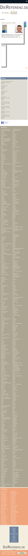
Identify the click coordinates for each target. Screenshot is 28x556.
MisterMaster (14, 361)
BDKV (13, 175)
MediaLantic (3, 354)
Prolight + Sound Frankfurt (5, 398)
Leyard (13, 322)
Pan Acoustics (14, 386)
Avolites (13, 167)
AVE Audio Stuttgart (15, 162)
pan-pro (2, 387)
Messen (14, 538)
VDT (13, 459)
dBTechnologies (15, 211)
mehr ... (2, 89)
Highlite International (4, 274)
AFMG (13, 138)
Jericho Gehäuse (15, 294)
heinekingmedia (4, 272)
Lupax (13, 337)
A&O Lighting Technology (16, 129)
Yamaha (13, 480)
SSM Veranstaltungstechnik (17, 437)
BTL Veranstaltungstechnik (6, 187)
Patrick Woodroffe (4, 516)
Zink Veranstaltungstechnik (6, 484)
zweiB (13, 485)
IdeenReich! (3, 281)
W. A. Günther (14, 473)
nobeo (13, 374)
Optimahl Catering (4, 381)
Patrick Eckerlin (13, 514)
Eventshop (14, 237)
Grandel (13, 260)
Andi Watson (13, 491)
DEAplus (2, 212)
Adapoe (2, 136)
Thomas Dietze (13, 522)
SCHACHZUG (14, 416)
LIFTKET (2, 325)
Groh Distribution (15, 261)
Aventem (14, 163)
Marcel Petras (3, 507)
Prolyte (2, 399)
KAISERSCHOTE (15, 298)
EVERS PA (14, 238)
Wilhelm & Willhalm (15, 477)
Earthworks (14, 222)
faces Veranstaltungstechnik (6, 243)
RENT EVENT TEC (4, 406)
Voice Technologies (4, 468)
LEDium (13, 321)
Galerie (14, 531)
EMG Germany (3, 229)
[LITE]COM (3, 486)
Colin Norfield (13, 494)
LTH (2, 336)
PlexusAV (14, 392)
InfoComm (14, 287)
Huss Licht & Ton (4, 279)
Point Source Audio (4, 393)
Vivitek (2, 467)
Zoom (13, 484)
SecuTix (2, 421)
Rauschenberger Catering (5, 405)
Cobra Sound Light (15, 199)
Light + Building (15, 325)
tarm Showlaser (15, 446)
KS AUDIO (3, 305)
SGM (2, 423)
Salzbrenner (3, 415)
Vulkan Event (3, 473)
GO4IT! (2, 260)
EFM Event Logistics (4, 224)
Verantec (14, 460)
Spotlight (14, 436)
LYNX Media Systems (16, 338)
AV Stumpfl (3, 161)
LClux (2, 316)
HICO (2, 273)
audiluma (14, 154)
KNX (13, 303)
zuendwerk (3, 485)
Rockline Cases (4, 411)
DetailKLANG (3, 213)
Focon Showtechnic (15, 249)
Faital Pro (2, 244)
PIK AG (13, 391)
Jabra (13, 292)
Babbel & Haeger (4, 173)
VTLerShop (3, 472)
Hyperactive (14, 279)
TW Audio (14, 456)
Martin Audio (14, 348)
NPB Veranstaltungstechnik (17, 375)
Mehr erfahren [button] (13, 554)
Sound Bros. (14, 434)
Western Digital (15, 475)
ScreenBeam (14, 419)
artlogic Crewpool (4, 149)
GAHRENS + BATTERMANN (6, 254)
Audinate (2, 155)
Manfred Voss (3, 506)
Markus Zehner (3, 348)
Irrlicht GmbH (14, 290)
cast (13, 192)
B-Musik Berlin (15, 172)
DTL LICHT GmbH (4, 222)
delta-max (14, 212)
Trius (2, 454)
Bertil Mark (3, 492)
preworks (14, 394)
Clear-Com (14, 197)
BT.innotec (3, 186)
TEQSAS (2, 449)
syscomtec (14, 443)
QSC (2, 403)
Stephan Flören (4, 522)
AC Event (2, 132)
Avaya (2, 162)
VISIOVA (2, 466)
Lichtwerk (2, 324)
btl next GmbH (15, 186)
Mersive (2, 359)
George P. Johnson (15, 256)
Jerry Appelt (13, 501)
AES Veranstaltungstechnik (6, 138)
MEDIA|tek (3, 355)
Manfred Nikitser (4, 505)
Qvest (2, 404)
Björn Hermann (3, 493)
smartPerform (3, 431)
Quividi (13, 403)
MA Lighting (14, 340)
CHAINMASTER (15, 193)
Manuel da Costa (14, 506)
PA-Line (2, 385)
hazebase (3, 269)
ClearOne (2, 198)
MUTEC (2, 369)
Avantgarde (14, 161)
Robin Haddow (13, 518)
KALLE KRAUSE (4, 299)
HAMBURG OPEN (15, 266)
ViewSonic (14, 462)
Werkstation (3, 475)
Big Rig (2, 179)
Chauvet (13, 194)
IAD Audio (3, 280)
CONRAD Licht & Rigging (5, 204)
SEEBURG (14, 421)
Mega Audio (3, 356)
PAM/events (3, 386)
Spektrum (2, 436)
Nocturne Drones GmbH (5, 375)
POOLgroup (14, 393)
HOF (13, 278)
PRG (2, 396)
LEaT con (14, 318)
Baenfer (13, 173)
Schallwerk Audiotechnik (5, 417)
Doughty (13, 218)
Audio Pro (14, 156)
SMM (13, 431)
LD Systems (3, 317)
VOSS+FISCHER (4, 471)
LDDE (13, 317)
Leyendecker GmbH (4, 323)
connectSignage (15, 203)
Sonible (2, 434)
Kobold (2, 304)
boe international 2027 (5, 106)
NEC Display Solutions (16, 369)
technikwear (14, 447)
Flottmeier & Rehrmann (5, 249)
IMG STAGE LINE (4, 285)
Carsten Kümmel (14, 493)
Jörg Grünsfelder (4, 504)
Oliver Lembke (3, 513)
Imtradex (14, 285)
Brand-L (13, 182)
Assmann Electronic (15, 150)
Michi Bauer (3, 512)
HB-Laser (14, 269)
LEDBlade (14, 319)
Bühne (14, 529)
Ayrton (13, 168)
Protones (14, 400)
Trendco (13, 453)
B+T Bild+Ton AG (4, 172)
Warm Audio (3, 474)
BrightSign (3, 184)
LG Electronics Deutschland (17, 323)
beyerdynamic (3, 178)
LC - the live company (16, 315)
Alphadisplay (3, 143)
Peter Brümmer (3, 517)
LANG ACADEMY (15, 310)
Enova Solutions (15, 230)
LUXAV (2, 338)
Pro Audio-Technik (15, 396)
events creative (3, 237)
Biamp (13, 178)
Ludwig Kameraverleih (5, 337)
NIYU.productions (4, 374)
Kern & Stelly (14, 299)
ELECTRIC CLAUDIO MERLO (6, 228)
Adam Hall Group (4, 135)
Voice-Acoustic (15, 468)
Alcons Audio (14, 141)
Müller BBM (3, 368)
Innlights (13, 288)
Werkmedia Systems (16, 474)
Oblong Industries (4, 378)
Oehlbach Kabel (4, 379)
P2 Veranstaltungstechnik (16, 384)
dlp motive (3, 217)
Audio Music (3, 156)
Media (14, 536)
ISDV (2, 291)
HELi (13, 272)
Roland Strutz (13, 519)
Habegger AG (14, 265)
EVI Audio (3, 240)
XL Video (2, 480)
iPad (14, 532)
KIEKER (13, 300)
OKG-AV (2, 380)
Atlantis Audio (3, 154)
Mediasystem (14, 354)
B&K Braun (14, 169)
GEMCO (13, 255)
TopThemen (13, 541)
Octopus (13, 378)
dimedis (2, 216)
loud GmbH (14, 335)
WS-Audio (3, 479)
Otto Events (3, 384)
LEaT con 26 (3, 96)
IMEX (13, 284)
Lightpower (14, 328)
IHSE (2, 284)
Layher (2, 315)
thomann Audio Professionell (17, 449)
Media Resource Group (5, 353)
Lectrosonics (3, 319)
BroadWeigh (3, 185)
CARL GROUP (3, 191)
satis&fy (2, 416)
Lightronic (3, 329)
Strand (2, 441)
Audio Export (14, 155)
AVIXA (2, 166)
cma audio (3, 199)
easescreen (3, 223)
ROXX (13, 412)
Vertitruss (14, 461)
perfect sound (14, 390)
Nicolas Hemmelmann (15, 512)
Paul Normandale (14, 516)
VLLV (13, 467)
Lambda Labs (14, 309)
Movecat (2, 367)
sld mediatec (14, 429)
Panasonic (14, 387)
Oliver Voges (13, 513)
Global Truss (3, 259)
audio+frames (14, 157)
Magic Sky (14, 344)
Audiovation (14, 159)
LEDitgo (2, 321)
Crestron (13, 206)
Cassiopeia (3, 192)
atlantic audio (14, 153)
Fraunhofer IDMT (4, 253)
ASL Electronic (3, 150)
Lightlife (2, 328)
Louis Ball (12, 504)
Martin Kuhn (3, 510)
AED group (14, 137)
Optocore (14, 381)
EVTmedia (14, 240)
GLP (13, 259)
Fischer (13, 247)
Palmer (13, 385)
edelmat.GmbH (15, 223)
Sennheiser (3, 422)
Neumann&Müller (15, 371)
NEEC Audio (3, 371)
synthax (2, 443)
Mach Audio (3, 341)
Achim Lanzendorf (4, 491)
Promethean (14, 399)
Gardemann (14, 254)
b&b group (3, 169)
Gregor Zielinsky (4, 499)
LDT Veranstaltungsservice (6, 318)
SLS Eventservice (4, 430)
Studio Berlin (3, 442)
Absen (13, 131)
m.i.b (2, 340)
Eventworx (3, 238)
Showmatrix (3, 425)
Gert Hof (12, 498)
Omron (13, 380)
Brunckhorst (14, 185)
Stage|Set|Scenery (4, 440)
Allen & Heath (14, 142)
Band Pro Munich (4, 174)
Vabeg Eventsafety (4, 459)
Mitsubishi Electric (4, 362)
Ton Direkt (3, 452)
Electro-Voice (14, 228)
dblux (2, 211)
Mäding (2, 343)
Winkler (2, 478)
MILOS (13, 360)
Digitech (13, 215)
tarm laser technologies (5, 446)
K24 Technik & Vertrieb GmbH (17, 297)
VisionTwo (14, 465)
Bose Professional (15, 181)
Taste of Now (3, 447)
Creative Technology (4, 206)
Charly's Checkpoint (4, 194)
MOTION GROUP (15, 366)
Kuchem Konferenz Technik (17, 305)
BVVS (13, 188)
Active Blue (3, 134)
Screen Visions (3, 419)
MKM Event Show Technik (17, 362)
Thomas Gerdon (4, 523)
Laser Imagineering (4, 311)
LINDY (2, 330)
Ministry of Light (4, 361)
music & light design (16, 368)
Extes (2, 242)
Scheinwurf (14, 417)
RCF (13, 405)
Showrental (14, 425)
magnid (13, 346)
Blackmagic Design (15, 180)
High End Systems (15, 273)
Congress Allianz (4, 203)
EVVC (2, 241)
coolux (2, 205)
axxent (2, 168)
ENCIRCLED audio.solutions (17, 229)
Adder (2, 137)
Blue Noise (3, 181)
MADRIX (14, 343)
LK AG (13, 331)
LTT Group (14, 336)
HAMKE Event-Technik (5, 267)
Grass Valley (3, 261)
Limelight (14, 329)
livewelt (2, 331)
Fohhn (13, 250)
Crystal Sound (3, 209)
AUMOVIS (14, 160)
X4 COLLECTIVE (15, 479)
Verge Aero (3, 461)
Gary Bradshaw (4, 498)
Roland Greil (3, 519)
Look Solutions (15, 334)
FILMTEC (2, 247)
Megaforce (14, 356)
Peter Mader (13, 517)
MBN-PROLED (15, 350)
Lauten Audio (3, 312)
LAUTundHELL (15, 312)
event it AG (3, 236)
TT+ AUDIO (14, 455)
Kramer (13, 304)
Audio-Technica (4, 159)
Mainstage (3, 347)
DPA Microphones (4, 219)
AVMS (2, 167)
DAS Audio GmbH (15, 210)
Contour (13, 204)
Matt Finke (3, 511)
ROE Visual (14, 411)
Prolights (14, 398)
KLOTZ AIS (3, 303)
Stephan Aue (13, 520)
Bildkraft (13, 179)
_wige (13, 486)
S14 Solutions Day (4, 91)
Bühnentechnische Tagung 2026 (7, 81)
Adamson (14, 135)
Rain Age (14, 404)
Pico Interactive (4, 391)
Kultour (13, 306)
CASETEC (14, 191)
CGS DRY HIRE (4, 193)
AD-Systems (14, 134)
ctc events (14, 209)
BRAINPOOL (3, 182)
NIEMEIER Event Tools (16, 373)
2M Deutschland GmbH (5, 129)
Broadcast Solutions (16, 184)
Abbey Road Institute (16, 130)
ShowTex (2, 428)
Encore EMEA (3, 230)
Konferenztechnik (14, 533)
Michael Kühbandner (14, 511)
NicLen (2, 373)
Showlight (14, 424)
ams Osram (14, 144)
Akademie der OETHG (5, 141)
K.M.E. (2, 297)
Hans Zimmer (13, 500)
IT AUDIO (14, 291)
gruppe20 (14, 262)
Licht (14, 535)
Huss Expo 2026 (4, 85)
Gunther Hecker (4, 500)
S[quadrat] (3, 444)
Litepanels (14, 330)
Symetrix (14, 442)
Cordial (13, 205)
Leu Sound (3, 322)
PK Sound (3, 392)
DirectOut (14, 216)
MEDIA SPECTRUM (16, 353)
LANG (2, 310)
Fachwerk (14, 243)
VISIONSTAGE (3, 465)
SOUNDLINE (14, 435)
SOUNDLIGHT (3, 435)
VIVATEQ (14, 466)
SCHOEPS (14, 418)
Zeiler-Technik (14, 481)
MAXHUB (14, 349)
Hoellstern (3, 278)
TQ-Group (3, 453)
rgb (1, 409)
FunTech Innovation (15, 253)
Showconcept (14, 423)
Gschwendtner (15, 263)
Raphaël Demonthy (4, 518)
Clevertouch (14, 198)
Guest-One (3, 265)
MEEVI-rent (14, 355)
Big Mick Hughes (14, 492)
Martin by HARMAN (4, 349)
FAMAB (13, 244)
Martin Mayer (13, 510)
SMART (13, 430)
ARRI (2, 148)
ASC (13, 149)
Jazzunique (14, 293)
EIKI (2, 225)
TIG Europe (3, 450)
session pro (14, 422)
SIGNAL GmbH (3, 429)
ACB (13, 132)
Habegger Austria (4, 266)
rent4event (14, 406)
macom (2, 342)
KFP (2, 300)
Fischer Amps (3, 248)
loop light (2, 335)
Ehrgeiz (13, 224)
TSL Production (4, 455)
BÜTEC (13, 187)
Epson (13, 232)
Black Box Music (4, 180)
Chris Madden (3, 494)
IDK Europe (14, 281)
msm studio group (15, 367)
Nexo (13, 372)
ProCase (14, 397)
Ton (14, 539)
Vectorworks (3, 460)
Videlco (2, 462)
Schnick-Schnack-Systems (5, 418)
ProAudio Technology (5, 397)
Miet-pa (2, 360)
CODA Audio (3, 200)
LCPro (13, 316)
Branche (14, 528)
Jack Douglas (3, 501)
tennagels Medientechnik (5, 448)
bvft (1, 188)
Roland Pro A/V (4, 412)
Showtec (2, 427)
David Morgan (3, 495)
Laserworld (14, 311)
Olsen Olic (3, 514)
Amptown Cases (4, 144)
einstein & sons (15, 225)
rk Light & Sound (4, 410)
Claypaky (2, 197)
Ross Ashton (3, 520)
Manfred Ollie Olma (14, 505)
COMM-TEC (14, 200)
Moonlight (3, 366)
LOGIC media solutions (5, 334)
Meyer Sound (14, 359)
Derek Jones (13, 495)
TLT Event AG (14, 450)
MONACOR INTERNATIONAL (17, 365)
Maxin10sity (3, 350)
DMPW (13, 217)
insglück (2, 290)
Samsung (14, 415)
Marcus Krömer (13, 507)
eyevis (13, 242)
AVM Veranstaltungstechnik (17, 166)
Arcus (2, 147)
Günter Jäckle (13, 499)
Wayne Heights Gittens (5, 524)
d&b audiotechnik (4, 210)
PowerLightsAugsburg (5, 394)
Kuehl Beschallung (4, 306)
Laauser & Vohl (3, 309)
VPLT (13, 471)
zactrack (2, 481)
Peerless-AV (3, 390)
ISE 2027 (2, 110)
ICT (13, 280)
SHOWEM (3, 424)
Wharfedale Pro (4, 477)
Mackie (13, 341)
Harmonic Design (4, 268)
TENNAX (14, 448)
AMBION (14, 143)
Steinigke (14, 440)
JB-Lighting (3, 294)
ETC (2, 234)
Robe (13, 410)
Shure (13, 428)
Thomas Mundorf (14, 523)
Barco (13, 174)
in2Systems (3, 286)
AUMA (2, 160)
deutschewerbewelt (15, 213)
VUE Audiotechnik (15, 472)
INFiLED (13, 286)
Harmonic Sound (15, 268)
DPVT (13, 219)
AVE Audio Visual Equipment (6, 163)
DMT (2, 218)
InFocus (2, 288)
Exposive (14, 241)
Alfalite (2, 142)
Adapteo (13, 136)
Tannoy (13, 444)
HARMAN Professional (16, 267)
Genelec (2, 256)
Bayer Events (3, 175)
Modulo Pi (3, 365)
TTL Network (3, 456)
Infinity (2, 287)
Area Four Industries (16, 147)
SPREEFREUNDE (4, 437)
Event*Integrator (15, 236)
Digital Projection (4, 215)
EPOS (13, 231)
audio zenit (3, 157)
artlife (13, 148)
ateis (2, 153)
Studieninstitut (14, 441)
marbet (13, 347)
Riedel (13, 409)
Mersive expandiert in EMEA (9, 22)
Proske (2, 400)
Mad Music (14, 342)
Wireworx (14, 478)
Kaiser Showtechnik (4, 298)
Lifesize (13, 324)
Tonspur (13, 452)
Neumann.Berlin (4, 372)
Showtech (14, 427)
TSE (13, 454)
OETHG (13, 379)
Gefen (2, 255)
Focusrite (2, 250)
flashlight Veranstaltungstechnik (18, 248)
